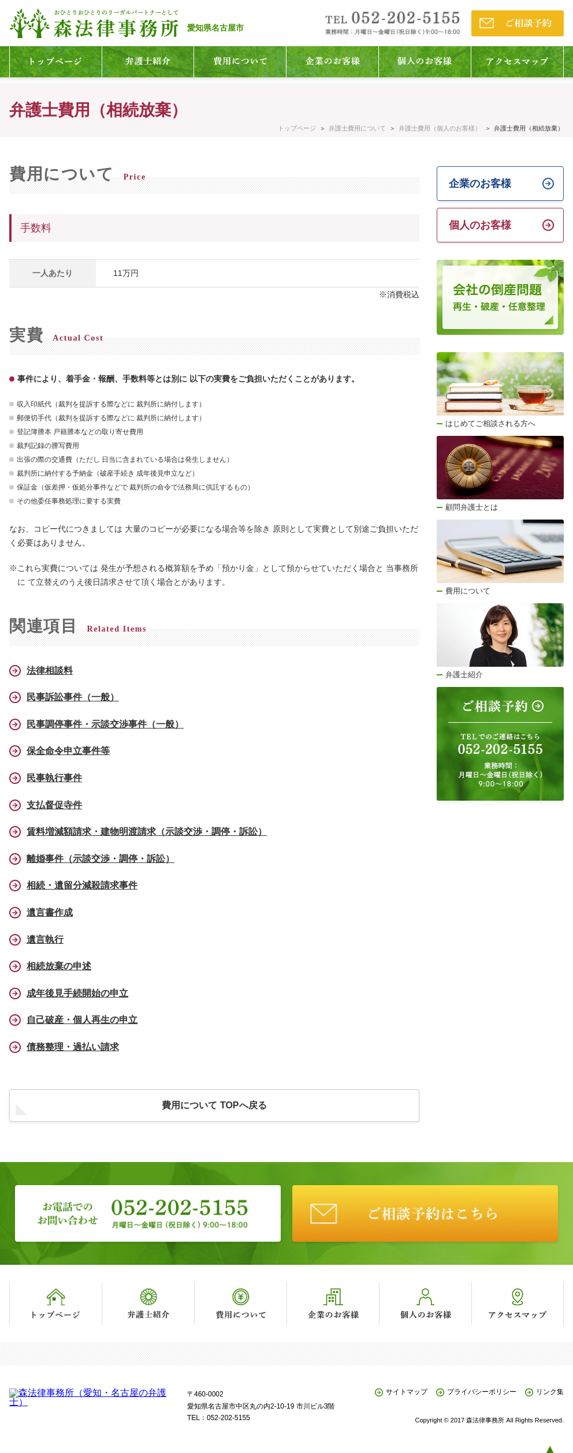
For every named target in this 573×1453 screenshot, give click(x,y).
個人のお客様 (480, 225)
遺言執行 (45, 939)
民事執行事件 (54, 778)
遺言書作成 (50, 912)
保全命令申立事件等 (68, 751)
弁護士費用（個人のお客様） (440, 128)
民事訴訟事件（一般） (73, 697)
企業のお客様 (480, 183)
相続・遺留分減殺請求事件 (82, 885)
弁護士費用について (357, 128)
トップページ (297, 128)
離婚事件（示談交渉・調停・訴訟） (100, 859)
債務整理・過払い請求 (73, 1047)
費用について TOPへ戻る (214, 1105)
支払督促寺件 (54, 805)
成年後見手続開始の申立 (77, 993)
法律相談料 (50, 670)
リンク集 (550, 1392)
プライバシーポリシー (481, 1392)
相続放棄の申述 (59, 966)
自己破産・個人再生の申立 (82, 1020)
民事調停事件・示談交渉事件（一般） (105, 724)
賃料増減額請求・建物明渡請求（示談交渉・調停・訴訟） (147, 831)
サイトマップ (406, 1392)
